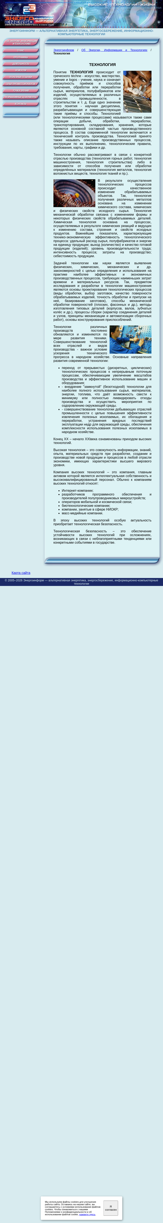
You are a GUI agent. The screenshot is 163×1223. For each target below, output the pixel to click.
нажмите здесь (87, 1214)
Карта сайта (21, 573)
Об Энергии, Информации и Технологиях (114, 50)
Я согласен (111, 1208)
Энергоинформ (63, 50)
